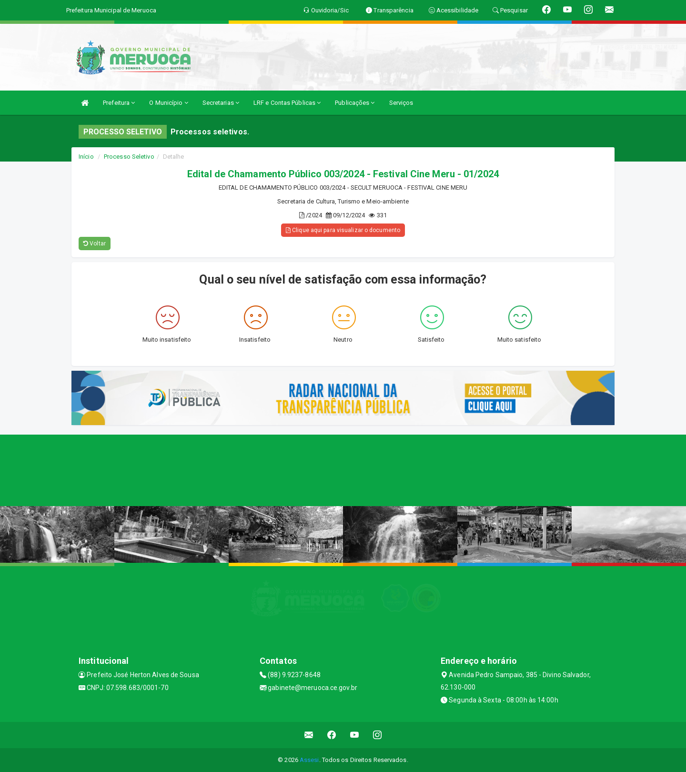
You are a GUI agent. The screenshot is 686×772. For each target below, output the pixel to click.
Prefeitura (119, 102)
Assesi (309, 759)
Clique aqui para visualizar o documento (343, 230)
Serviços (401, 102)
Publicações (354, 102)
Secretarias (220, 102)
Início (86, 156)
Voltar (94, 243)
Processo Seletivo (129, 156)
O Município (168, 102)
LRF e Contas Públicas (287, 102)
